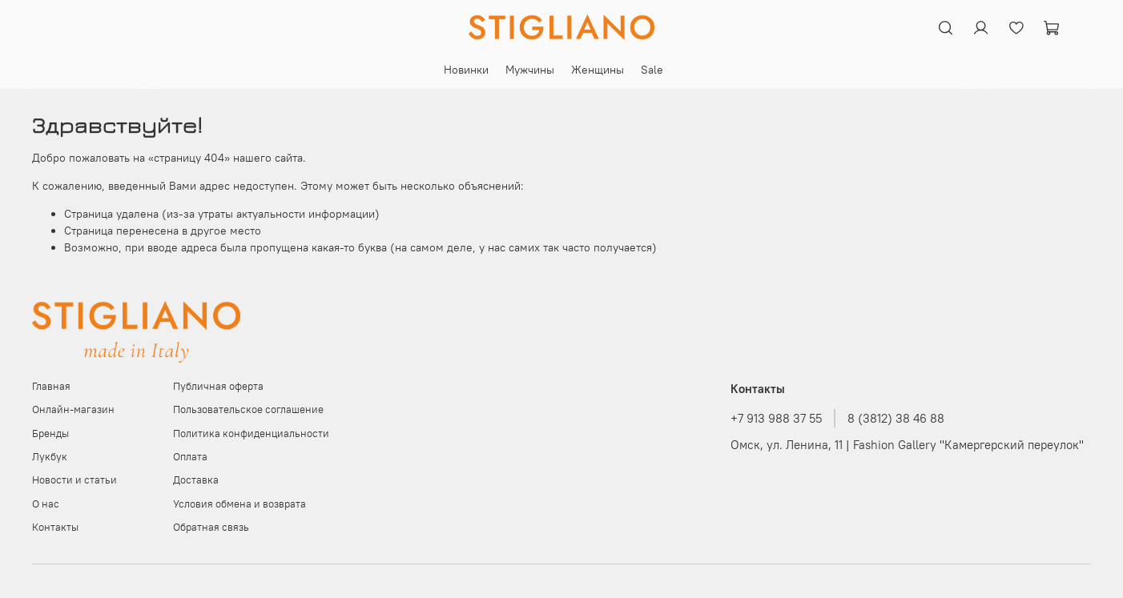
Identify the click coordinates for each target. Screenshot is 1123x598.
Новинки (466, 69)
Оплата (190, 457)
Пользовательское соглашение (248, 409)
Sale (652, 69)
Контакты (55, 527)
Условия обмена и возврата (239, 504)
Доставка (196, 480)
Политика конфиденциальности (251, 433)
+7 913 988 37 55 (776, 418)
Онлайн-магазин (73, 409)
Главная (51, 386)
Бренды (50, 433)
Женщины (597, 69)
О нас (45, 504)
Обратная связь (211, 527)
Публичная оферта (218, 386)
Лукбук (49, 457)
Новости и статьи (74, 480)
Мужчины (529, 69)
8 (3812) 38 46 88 (895, 418)
